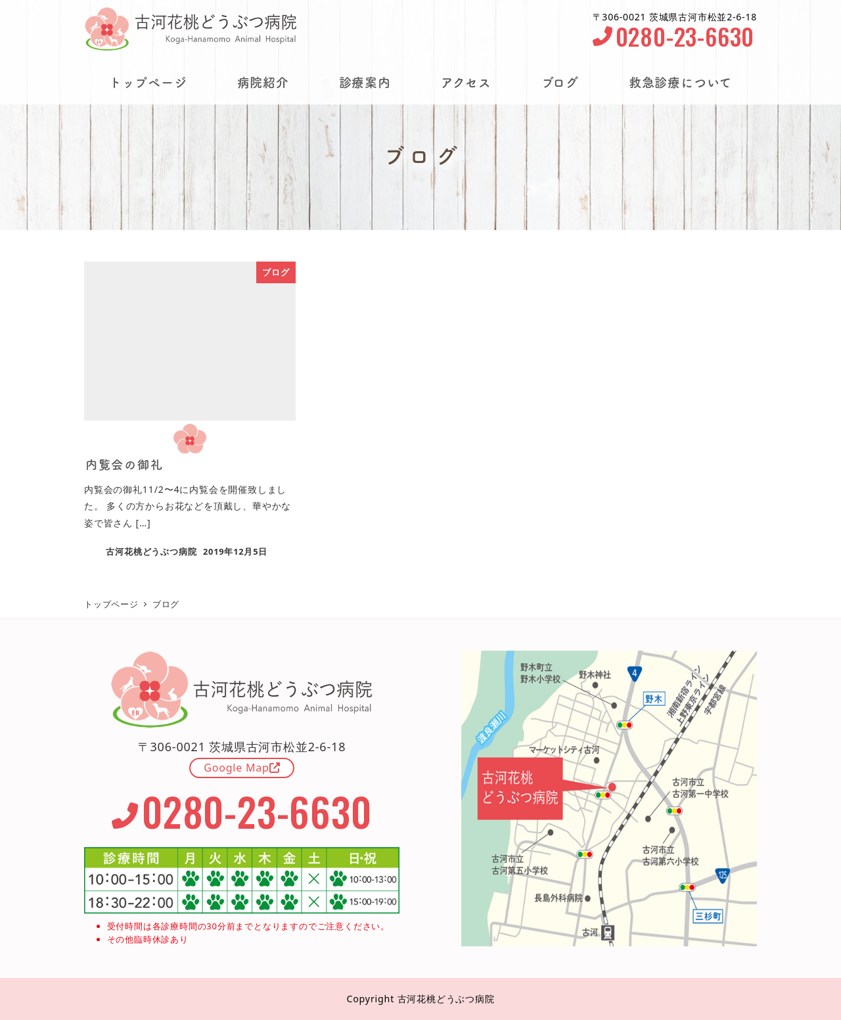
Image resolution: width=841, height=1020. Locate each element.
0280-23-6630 (674, 36)
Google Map (242, 767)
